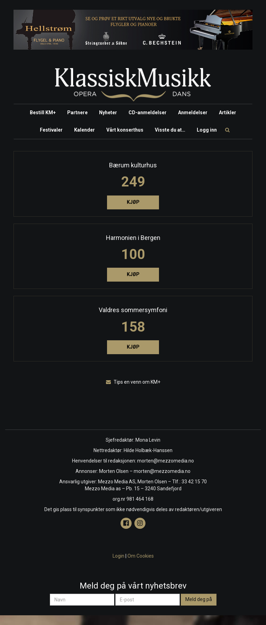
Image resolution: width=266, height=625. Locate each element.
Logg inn (207, 130)
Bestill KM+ (43, 112)
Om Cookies (140, 556)
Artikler (227, 112)
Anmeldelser (192, 112)
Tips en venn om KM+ (133, 382)
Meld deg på (198, 599)
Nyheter (108, 112)
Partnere (77, 112)
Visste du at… (170, 130)
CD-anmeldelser (147, 112)
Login (118, 556)
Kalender (84, 130)
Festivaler (51, 130)
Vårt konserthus (124, 130)
